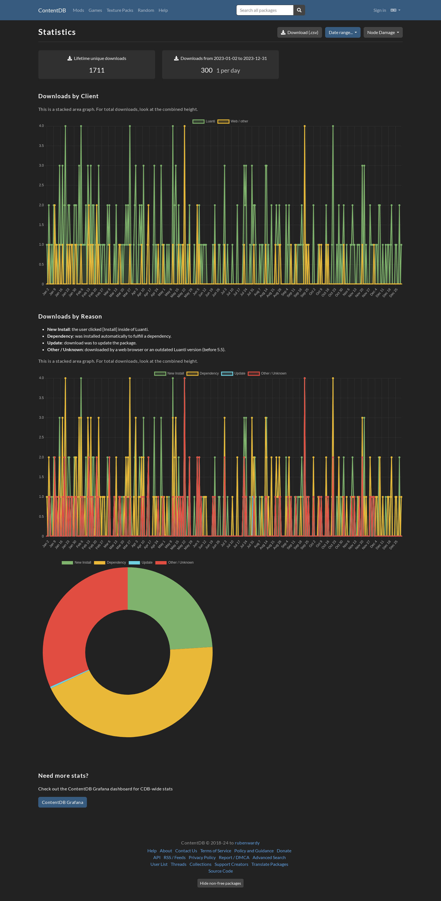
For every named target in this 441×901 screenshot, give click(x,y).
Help (163, 10)
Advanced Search (269, 857)
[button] (395, 10)
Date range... (341, 32)
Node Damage (381, 32)
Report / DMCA (234, 857)
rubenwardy (247, 842)
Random (146, 10)
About (166, 850)
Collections (201, 864)
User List (159, 864)
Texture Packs (120, 10)
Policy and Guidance (254, 850)
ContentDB (52, 10)
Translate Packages (269, 864)
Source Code (220, 870)
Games (95, 10)
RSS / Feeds (175, 857)
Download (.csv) (299, 32)
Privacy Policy (202, 857)
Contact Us (186, 850)
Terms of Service (215, 850)
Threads (178, 864)
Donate (284, 850)
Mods (78, 10)
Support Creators (231, 864)
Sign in (380, 10)
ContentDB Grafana (62, 802)
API (157, 857)
